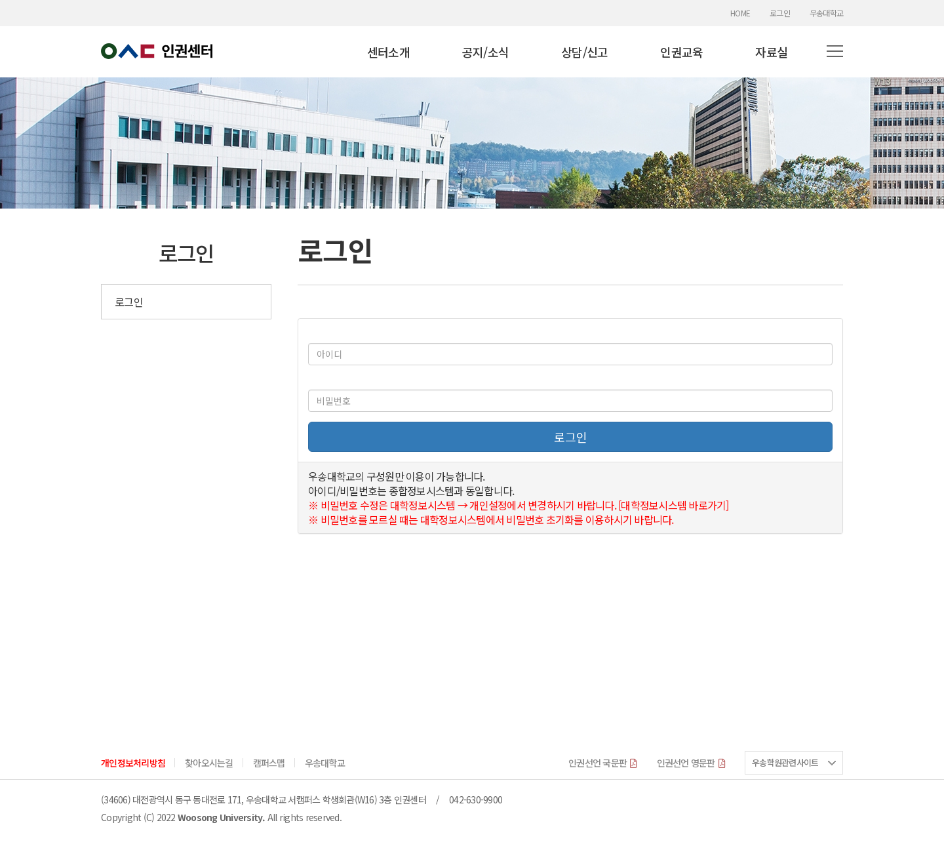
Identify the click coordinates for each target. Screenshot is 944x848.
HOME (740, 13)
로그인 (780, 13)
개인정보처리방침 (133, 762)
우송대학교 (826, 13)
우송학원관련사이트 (785, 762)
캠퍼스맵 (269, 762)
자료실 (771, 51)
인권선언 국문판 (602, 762)
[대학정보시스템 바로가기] (673, 505)
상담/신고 (584, 51)
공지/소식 (485, 51)
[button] (835, 51)
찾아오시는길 (209, 762)
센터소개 (388, 51)
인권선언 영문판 (691, 762)
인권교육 (681, 51)
